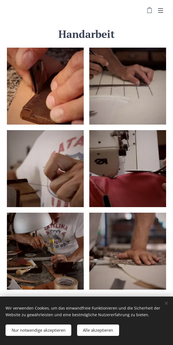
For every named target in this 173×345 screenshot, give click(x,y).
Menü (160, 10)
